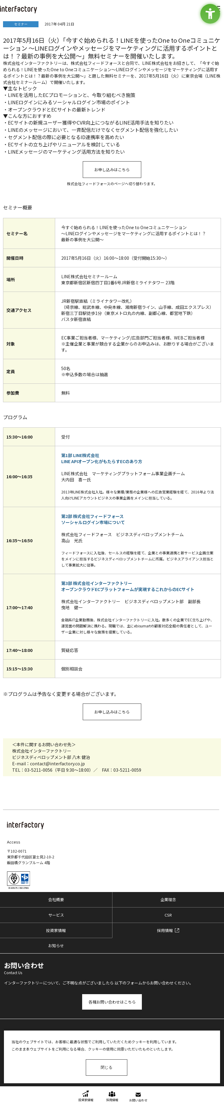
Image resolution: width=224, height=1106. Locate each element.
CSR (168, 915)
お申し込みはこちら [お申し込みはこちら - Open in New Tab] (112, 169)
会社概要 (56, 899)
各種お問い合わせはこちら (112, 1002)
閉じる (106, 1067)
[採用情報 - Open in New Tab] (168, 930)
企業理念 (168, 899)
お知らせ (56, 945)
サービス (56, 915)
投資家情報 (56, 930)
